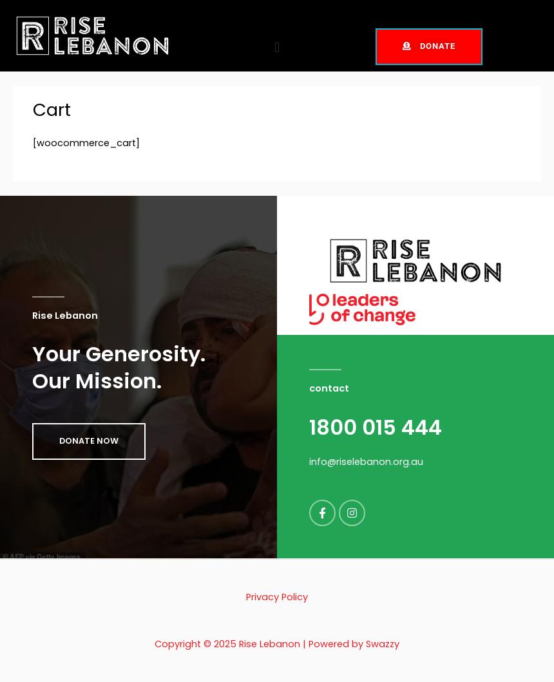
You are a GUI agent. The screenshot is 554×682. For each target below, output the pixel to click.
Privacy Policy (277, 597)
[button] (277, 48)
